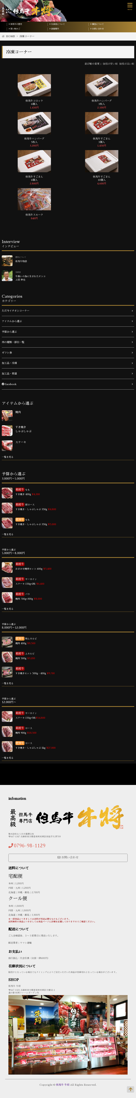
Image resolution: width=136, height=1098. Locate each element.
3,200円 (34, 145)
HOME (10, 36)
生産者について (57, 24)
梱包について (97, 24)
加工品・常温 (9, 373)
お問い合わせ (97, 29)
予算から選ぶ (9, 332)
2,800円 (34, 183)
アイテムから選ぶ (12, 321)
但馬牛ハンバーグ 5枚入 (34, 140)
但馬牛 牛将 (62, 1085)
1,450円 (34, 107)
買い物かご (14, 29)
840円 (34, 218)
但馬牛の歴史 (15, 24)
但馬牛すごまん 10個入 (101, 178)
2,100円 (101, 107)
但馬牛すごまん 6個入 (34, 178)
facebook (9, 384)
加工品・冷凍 (9, 363)
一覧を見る (7, 457)
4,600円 (101, 183)
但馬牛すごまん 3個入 (101, 140)
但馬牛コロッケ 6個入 (34, 102)
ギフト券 (7, 352)
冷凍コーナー (26, 36)
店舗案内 (54, 29)
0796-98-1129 (29, 845)
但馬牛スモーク (34, 215)
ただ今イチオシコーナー (15, 310)
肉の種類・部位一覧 (13, 342)
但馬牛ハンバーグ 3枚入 (102, 102)
